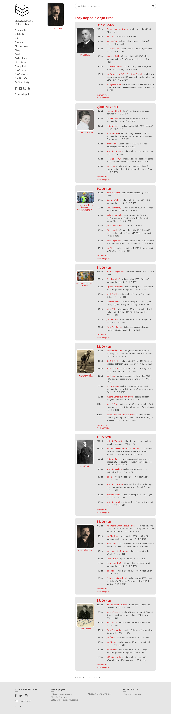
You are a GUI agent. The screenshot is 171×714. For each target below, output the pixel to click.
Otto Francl (112, 230)
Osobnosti (20, 30)
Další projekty (22, 82)
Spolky (18, 54)
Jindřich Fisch (113, 361)
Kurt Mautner (113, 386)
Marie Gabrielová (114, 66)
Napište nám (21, 78)
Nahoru (78, 677)
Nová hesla (20, 70)
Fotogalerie (21, 66)
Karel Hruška (112, 558)
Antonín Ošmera (114, 151)
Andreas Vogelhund (115, 271)
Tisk (95, 677)
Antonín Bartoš (113, 459)
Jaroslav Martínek (114, 225)
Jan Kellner (111, 570)
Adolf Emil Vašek (114, 543)
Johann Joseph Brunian (117, 604)
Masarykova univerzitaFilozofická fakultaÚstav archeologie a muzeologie (65, 697)
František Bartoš (114, 327)
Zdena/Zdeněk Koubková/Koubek (122, 414)
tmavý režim (25, 701)
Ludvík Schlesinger (115, 207)
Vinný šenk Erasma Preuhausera (121, 525)
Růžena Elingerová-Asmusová (120, 396)
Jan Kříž (110, 476)
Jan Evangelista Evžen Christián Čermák (124, 74)
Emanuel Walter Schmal (117, 29)
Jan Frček (111, 376)
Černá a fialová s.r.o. (132, 694)
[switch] (17, 701)
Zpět (88, 677)
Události (19, 33)
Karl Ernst (111, 166)
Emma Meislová (114, 563)
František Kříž (113, 48)
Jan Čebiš (111, 637)
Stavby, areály (22, 46)
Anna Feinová (113, 133)
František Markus (114, 630)
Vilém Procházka (114, 657)
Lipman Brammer (115, 286)
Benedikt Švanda (114, 350)
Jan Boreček (112, 41)
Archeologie (21, 58)
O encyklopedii (22, 94)
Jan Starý (111, 248)
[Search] (115, 6)
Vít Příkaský (112, 649)
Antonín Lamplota (115, 484)
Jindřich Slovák (113, 192)
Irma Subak (112, 143)
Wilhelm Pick (112, 118)
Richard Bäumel (114, 215)
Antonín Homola (114, 494)
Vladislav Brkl (113, 56)
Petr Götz (111, 36)
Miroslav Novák (114, 301)
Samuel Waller (113, 200)
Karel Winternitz (114, 612)
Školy (17, 50)
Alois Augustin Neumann (118, 551)
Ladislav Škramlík (56, 29)
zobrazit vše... (103, 95)
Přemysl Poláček (114, 84)
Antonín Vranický (114, 441)
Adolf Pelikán (112, 368)
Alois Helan (112, 622)
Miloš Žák (111, 309)
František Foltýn (114, 158)
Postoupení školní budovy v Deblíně (123, 448)
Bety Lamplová (113, 279)
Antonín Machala (114, 469)
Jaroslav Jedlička (114, 240)
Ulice (17, 38)
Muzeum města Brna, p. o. (99, 694)
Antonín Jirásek (113, 502)
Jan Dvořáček (112, 319)
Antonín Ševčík (113, 126)
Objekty (19, 42)
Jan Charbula (112, 536)
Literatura (20, 62)
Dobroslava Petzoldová (117, 578)
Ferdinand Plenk (114, 111)
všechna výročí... (104, 97)
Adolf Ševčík (112, 294)
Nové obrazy (21, 74)
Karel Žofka (112, 404)
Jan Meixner (112, 642)
